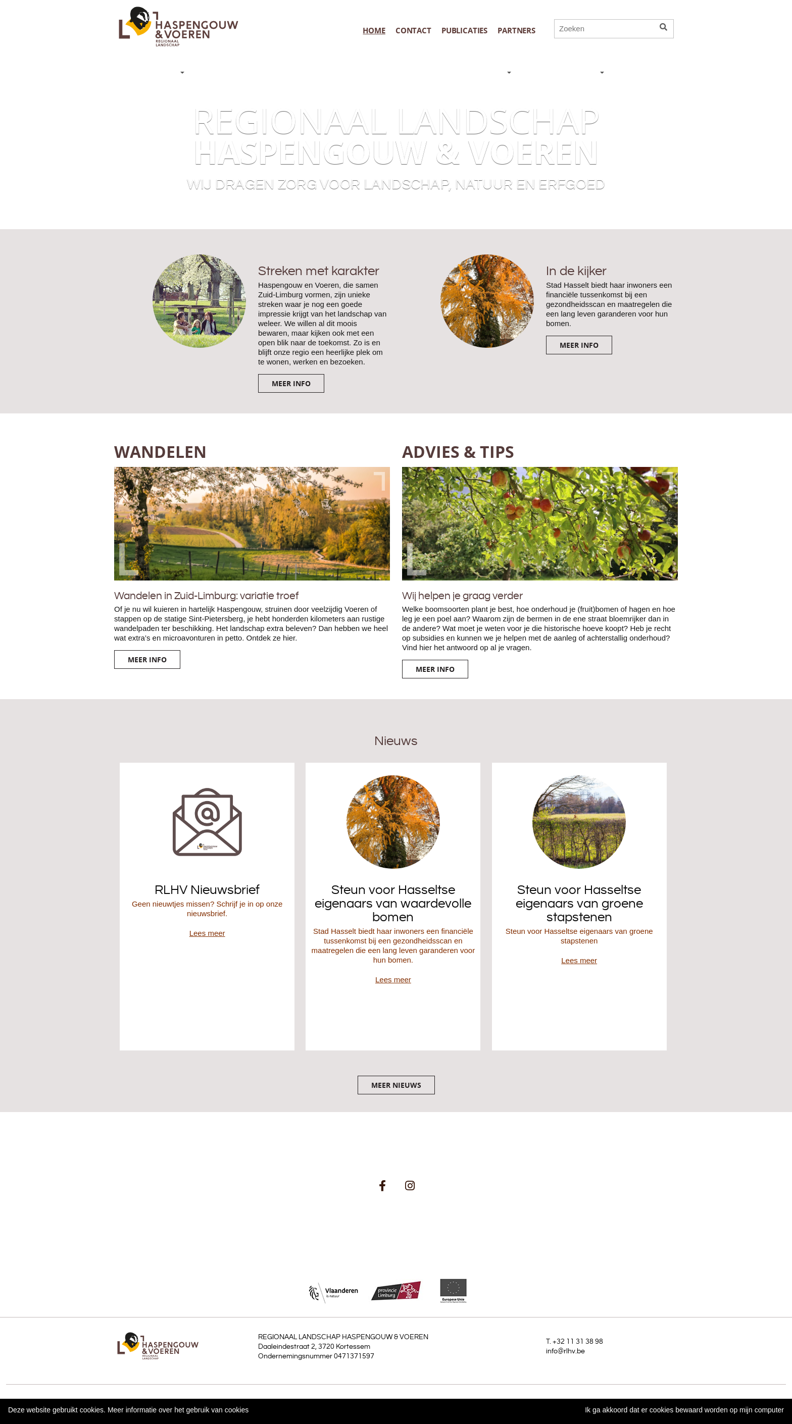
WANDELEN (298, 73)
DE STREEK (225, 73)
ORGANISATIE (567, 73)
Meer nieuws (396, 1085)
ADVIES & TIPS (378, 73)
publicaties (464, 30)
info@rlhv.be (565, 1351)
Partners (516, 30)
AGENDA (641, 73)
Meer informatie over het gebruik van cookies (178, 1410)
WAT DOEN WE (472, 73)
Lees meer (207, 933)
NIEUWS (158, 73)
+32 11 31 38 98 (578, 1341)
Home (374, 30)
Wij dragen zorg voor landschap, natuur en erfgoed (396, 184)
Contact (413, 30)
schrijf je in (368, 1213)
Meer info (291, 383)
